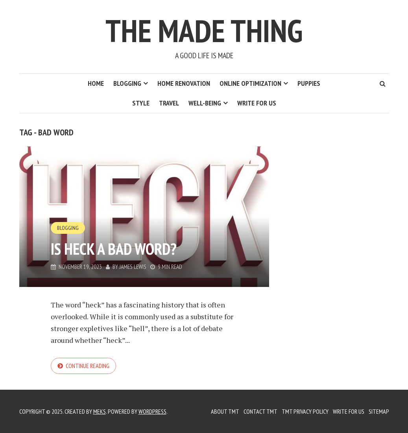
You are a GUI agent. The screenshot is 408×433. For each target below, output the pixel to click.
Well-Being (204, 102)
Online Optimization (250, 83)
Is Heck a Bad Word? (114, 249)
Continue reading (87, 366)
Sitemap (379, 411)
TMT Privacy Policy (305, 411)
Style (141, 102)
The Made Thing (204, 30)
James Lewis (132, 266)
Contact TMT (260, 411)
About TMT (225, 411)
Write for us (256, 102)
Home (96, 83)
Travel (169, 102)
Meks (99, 411)
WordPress (152, 411)
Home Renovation (183, 83)
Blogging (127, 83)
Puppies (308, 83)
